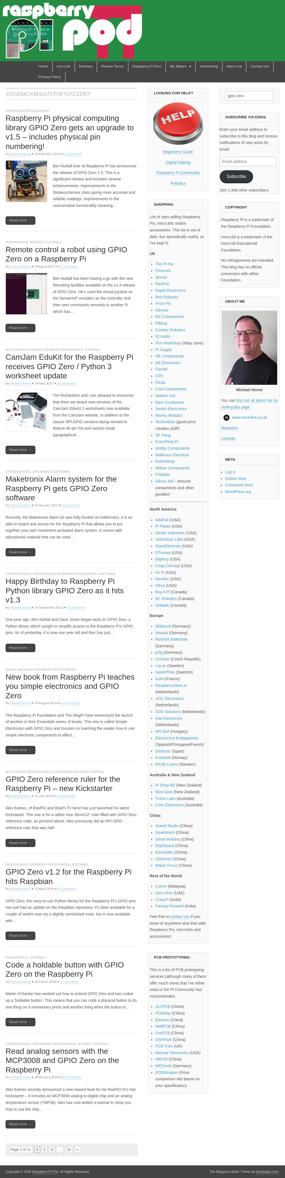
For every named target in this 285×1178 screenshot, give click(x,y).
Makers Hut (165, 395)
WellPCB (163, 1026)
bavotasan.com (267, 1172)
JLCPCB (162, 1006)
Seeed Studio (167, 826)
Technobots (165, 422)
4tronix (161, 277)
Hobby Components (172, 448)
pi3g (159, 652)
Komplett (163, 757)
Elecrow (162, 1020)
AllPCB (161, 1059)
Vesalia (161, 633)
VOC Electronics (169, 698)
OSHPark (163, 1039)
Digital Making (178, 162)
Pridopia (162, 474)
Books (11, 669)
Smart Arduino (167, 839)
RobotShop (165, 461)
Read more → (20, 220)
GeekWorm (165, 832)
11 (69, 1149)
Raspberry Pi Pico (146, 66)
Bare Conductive (169, 402)
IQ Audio (162, 336)
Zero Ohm (164, 893)
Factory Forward (169, 906)
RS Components (169, 316)
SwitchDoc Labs (169, 539)
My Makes (178, 66)
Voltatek (162, 605)
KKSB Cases (166, 764)
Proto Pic (163, 303)
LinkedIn (228, 438)
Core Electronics (169, 805)
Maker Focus (166, 865)
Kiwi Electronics (169, 718)
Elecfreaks (164, 852)
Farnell (161, 369)
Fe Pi (159, 572)
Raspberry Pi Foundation (77, 573)
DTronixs (163, 552)
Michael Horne (20, 154)
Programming (38, 110)
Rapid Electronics (170, 290)
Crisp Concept (167, 566)
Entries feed (235, 478)
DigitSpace (164, 845)
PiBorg (161, 323)
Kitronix (161, 310)
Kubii (159, 679)
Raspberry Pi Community (178, 172)
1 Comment (73, 154)
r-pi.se (160, 665)
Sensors (84, 1043)
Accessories (15, 349)
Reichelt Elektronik (171, 639)
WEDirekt (163, 1066)
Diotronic (163, 751)
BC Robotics (166, 598)
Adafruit (162, 520)
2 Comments (69, 981)
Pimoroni (163, 270)
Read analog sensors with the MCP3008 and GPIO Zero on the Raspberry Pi (62, 1060)
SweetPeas (165, 672)
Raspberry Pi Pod (45, 1172)
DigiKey (162, 559)
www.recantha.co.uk (249, 417)
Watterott (163, 626)
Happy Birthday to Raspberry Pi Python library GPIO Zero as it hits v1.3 (65, 590)
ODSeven (163, 859)
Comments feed (239, 485)
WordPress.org (238, 491)
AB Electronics (168, 363)
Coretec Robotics (170, 330)
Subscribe (236, 176)
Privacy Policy (49, 77)
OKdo (160, 382)
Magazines (26, 669)
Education (35, 349)
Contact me (259, 66)
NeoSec (162, 579)
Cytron (161, 886)
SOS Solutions (168, 711)
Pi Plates (163, 526)
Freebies (52, 349)
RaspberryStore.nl (171, 685)
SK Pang (163, 435)
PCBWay (163, 1013)
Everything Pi (166, 441)
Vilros (160, 585)
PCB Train (164, 1046)
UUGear (162, 659)
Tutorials (54, 242)
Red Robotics (167, 297)
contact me (180, 916)
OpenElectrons (168, 546)
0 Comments (68, 266)
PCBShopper (166, 1072)
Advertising (209, 66)
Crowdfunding (18, 471)
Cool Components (170, 389)
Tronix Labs (165, 798)
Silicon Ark (164, 481)
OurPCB (162, 1033)
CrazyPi (162, 899)
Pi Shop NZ (165, 785)
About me (234, 66)
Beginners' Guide (178, 152)
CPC (159, 376)
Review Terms (112, 66)
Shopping (96, 771)
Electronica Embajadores (177, 738)
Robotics (37, 242)
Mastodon (229, 428)
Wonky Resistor (169, 415)
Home (43, 66)
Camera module (19, 573)
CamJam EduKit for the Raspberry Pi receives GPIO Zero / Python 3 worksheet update (69, 366)
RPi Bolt (162, 731)
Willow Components (172, 468)
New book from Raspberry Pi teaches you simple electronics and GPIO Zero (70, 686)
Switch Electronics (171, 408)
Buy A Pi (162, 592)
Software (61, 471)
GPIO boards (15, 110)
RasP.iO (162, 283)
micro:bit (63, 66)
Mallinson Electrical (172, 455)
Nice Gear (164, 792)
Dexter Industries (170, 533)
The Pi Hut (164, 264)
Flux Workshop (168, 343)
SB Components (169, 356)
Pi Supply (163, 349)
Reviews (86, 66)
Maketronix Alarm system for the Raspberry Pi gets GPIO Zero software (61, 488)
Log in (230, 472)
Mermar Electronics (172, 1052)
